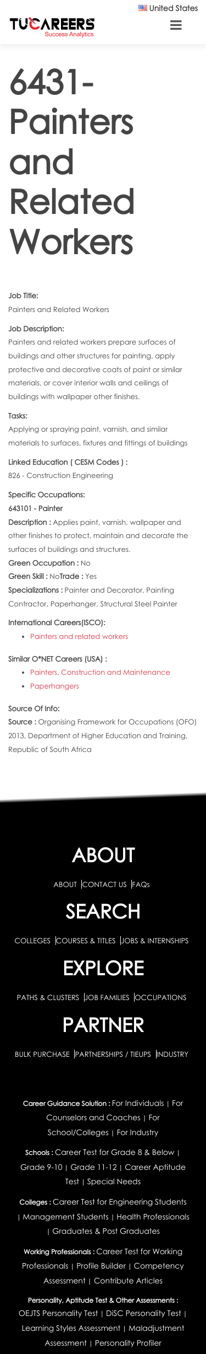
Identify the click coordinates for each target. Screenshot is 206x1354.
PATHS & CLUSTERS (49, 997)
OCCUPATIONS (160, 997)
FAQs (140, 884)
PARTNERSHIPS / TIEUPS (114, 1054)
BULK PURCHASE (43, 1054)
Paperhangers (54, 685)
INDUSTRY (172, 1054)
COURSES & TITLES (86, 940)
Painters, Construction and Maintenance (100, 672)
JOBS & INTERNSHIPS (155, 940)
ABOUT (64, 884)
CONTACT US (104, 884)
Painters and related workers (79, 636)
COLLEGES (32, 940)
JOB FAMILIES (108, 997)
